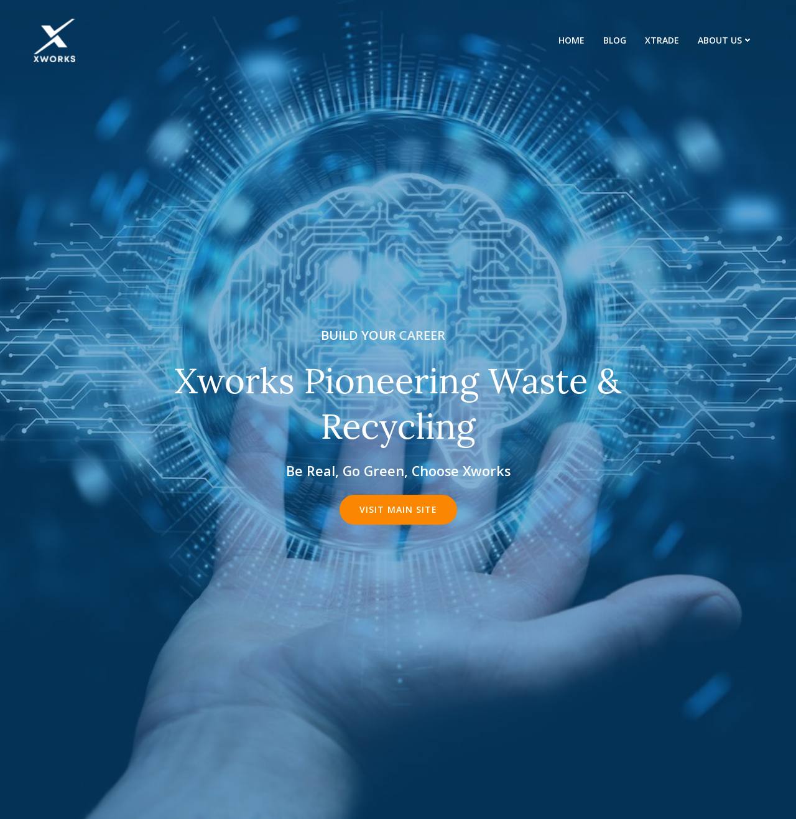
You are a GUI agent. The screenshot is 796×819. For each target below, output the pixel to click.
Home (571, 40)
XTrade (662, 40)
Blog (614, 40)
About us (725, 40)
